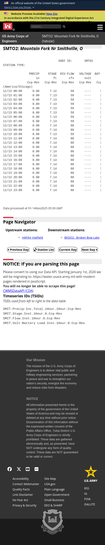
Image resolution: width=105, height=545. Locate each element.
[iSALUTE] (91, 504)
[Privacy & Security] (26, 505)
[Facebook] (9, 469)
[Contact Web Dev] (26, 484)
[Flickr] (36, 469)
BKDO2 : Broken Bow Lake (82, 237)
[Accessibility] (26, 479)
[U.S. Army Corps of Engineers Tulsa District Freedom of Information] (91, 499)
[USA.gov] (56, 484)
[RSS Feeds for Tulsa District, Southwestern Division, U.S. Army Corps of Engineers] (91, 488)
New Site (51, 14)
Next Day (89, 250)
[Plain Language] (56, 489)
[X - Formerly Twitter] (19, 469)
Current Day (68, 250)
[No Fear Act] (26, 500)
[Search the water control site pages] (45, 26)
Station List (44, 250)
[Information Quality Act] (26, 489)
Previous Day (18, 250)
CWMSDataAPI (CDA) (18, 291)
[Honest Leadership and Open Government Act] (56, 495)
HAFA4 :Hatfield (32, 237)
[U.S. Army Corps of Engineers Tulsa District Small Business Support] (56, 500)
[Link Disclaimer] (26, 495)
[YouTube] (28, 469)
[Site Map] (56, 479)
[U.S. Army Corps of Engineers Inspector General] (91, 494)
